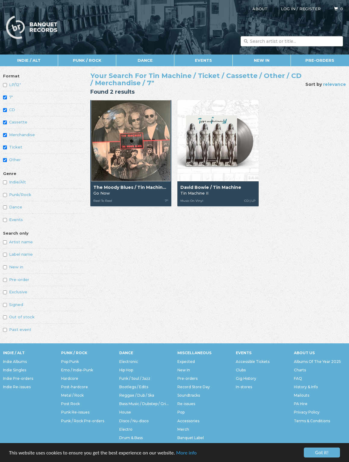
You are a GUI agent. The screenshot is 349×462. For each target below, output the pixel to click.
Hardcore (69, 378)
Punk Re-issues (75, 412)
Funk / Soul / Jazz (134, 378)
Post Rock (70, 403)
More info (186, 454)
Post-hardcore (74, 387)
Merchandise (19, 134)
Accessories (188, 421)
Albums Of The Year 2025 (317, 361)
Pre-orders (319, 60)
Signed (13, 304)
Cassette (15, 122)
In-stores (244, 387)
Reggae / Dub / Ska (136, 395)
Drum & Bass (131, 437)
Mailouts (301, 395)
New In (262, 60)
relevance (334, 84)
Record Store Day (193, 387)
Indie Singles (14, 370)
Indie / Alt (29, 60)
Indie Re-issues (17, 387)
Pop (181, 412)
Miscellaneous (194, 353)
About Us (304, 353)
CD (9, 109)
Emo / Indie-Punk (77, 370)
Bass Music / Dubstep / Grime (145, 403)
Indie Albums (15, 361)
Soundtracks (188, 395)
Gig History (246, 378)
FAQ (298, 378)
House (125, 412)
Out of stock (19, 316)
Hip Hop (126, 370)
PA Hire (300, 403)
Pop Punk (70, 361)
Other (12, 159)
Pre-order (16, 279)
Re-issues (186, 403)
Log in (288, 8)
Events (203, 60)
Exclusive (15, 291)
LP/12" (12, 84)
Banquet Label (190, 437)
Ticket (12, 147)
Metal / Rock (72, 395)
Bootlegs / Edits (133, 387)
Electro (125, 429)
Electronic (128, 361)
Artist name (18, 241)
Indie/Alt (14, 181)
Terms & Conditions (312, 421)
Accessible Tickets (253, 361)
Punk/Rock (17, 194)
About (260, 8)
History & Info (306, 387)
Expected (186, 361)
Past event (17, 329)
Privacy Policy (306, 412)
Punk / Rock (87, 60)
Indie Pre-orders (18, 378)
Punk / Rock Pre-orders (82, 421)
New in (13, 266)
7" (8, 97)
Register (310, 8)
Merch (183, 429)
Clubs (241, 370)
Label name (18, 254)
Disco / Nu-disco (134, 421)
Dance (145, 60)
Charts (300, 370)
